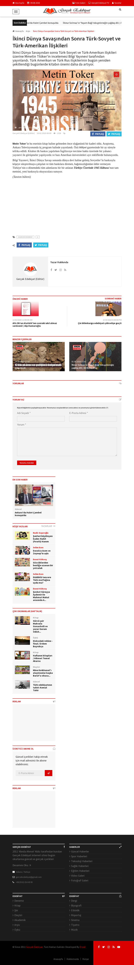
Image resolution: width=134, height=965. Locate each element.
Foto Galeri (78, 3)
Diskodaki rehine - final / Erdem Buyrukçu (43, 643)
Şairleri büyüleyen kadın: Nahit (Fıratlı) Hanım (43, 538)
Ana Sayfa (18, 3)
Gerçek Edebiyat (34, 946)
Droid (82, 946)
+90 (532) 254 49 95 (24, 882)
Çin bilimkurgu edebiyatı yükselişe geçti (99, 323)
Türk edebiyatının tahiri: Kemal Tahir (42, 687)
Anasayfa (18, 31)
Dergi (74, 900)
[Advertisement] (67, 205)
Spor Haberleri (79, 856)
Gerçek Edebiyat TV (98, 3)
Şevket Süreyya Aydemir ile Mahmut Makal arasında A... (41, 595)
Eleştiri (18, 915)
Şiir (16, 910)
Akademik (20, 920)
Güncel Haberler (80, 851)
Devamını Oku (22, 865)
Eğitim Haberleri (80, 870)
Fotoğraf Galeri (79, 880)
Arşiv (17, 925)
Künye (85, 959)
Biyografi (76, 905)
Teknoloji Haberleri (81, 861)
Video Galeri (78, 875)
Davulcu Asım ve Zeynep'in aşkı (42, 552)
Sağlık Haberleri (80, 866)
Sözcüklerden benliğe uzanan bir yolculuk (43, 565)
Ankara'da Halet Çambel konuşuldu (43, 22)
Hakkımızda (73, 959)
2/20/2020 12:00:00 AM (22, 320)
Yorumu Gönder (27, 462)
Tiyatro (75, 925)
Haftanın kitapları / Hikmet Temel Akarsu (42, 658)
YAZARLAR (48, 526)
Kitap (17, 905)
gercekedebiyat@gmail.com (29, 877)
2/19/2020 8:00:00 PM (112, 320)
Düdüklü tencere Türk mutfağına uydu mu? (42, 580)
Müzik (74, 929)
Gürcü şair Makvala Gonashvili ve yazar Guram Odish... (40, 626)
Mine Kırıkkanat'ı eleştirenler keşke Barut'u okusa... (43, 673)
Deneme (19, 900)
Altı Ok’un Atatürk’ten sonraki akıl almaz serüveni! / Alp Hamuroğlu (35, 324)
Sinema (75, 920)
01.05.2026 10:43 (79, 361)
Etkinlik (75, 910)
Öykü (17, 929)
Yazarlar (116, 3)
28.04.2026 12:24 (22, 361)
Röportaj (76, 915)
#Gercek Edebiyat (25, 237)
